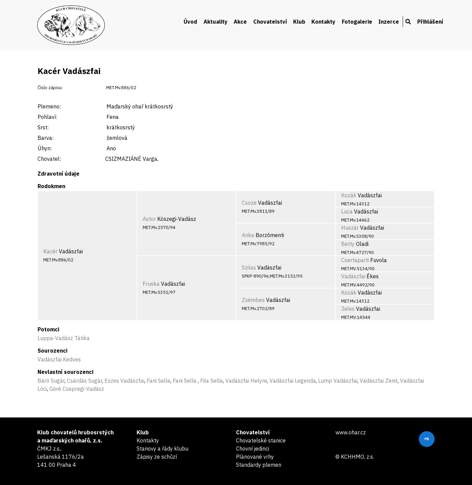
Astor (149, 218)
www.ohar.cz (350, 432)
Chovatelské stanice (261, 440)
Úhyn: (45, 148)
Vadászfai (353, 276)
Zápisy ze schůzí (157, 456)
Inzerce (388, 21)
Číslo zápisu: (50, 88)
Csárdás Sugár (84, 380)
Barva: (45, 137)
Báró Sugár (51, 380)
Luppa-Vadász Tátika (64, 338)
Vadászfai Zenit (379, 380)
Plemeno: (49, 106)
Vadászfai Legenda (292, 380)
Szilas (249, 267)
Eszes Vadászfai (124, 380)
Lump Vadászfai (337, 380)
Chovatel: (49, 158)
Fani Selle (158, 380)
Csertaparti (355, 260)
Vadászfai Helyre (246, 380)
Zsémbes (253, 300)
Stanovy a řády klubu (162, 448)
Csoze (249, 202)
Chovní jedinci (252, 448)
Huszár (350, 227)
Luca (347, 211)
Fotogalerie (357, 21)
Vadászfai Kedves (59, 359)
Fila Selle (211, 380)
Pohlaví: (47, 116)
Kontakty (323, 21)
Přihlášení (430, 21)
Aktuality (216, 21)
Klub (299, 21)
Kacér (50, 251)
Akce (240, 21)
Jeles (348, 308)
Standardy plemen (258, 464)
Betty (348, 243)
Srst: (43, 127)
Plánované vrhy (255, 456)
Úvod (190, 21)
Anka (248, 235)
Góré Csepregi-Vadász (76, 388)
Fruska (151, 283)
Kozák (348, 195)
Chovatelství (270, 21)
